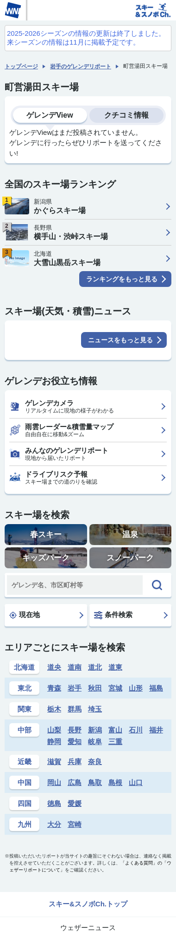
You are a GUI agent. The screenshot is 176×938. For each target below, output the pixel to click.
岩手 (75, 688)
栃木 (54, 709)
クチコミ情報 (126, 115)
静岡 (54, 741)
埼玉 (95, 709)
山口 (136, 782)
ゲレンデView (49, 115)
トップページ (21, 66)
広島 (75, 782)
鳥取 (95, 782)
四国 (24, 803)
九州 (24, 824)
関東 (24, 709)
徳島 (54, 803)
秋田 (95, 688)
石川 (136, 730)
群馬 (75, 709)
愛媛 (75, 803)
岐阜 (95, 741)
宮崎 (75, 824)
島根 (115, 782)
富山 (115, 730)
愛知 (75, 741)
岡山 (54, 782)
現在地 (24, 615)
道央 (54, 667)
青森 (54, 688)
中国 (24, 782)
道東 (115, 667)
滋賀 (54, 761)
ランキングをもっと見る (121, 279)
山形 (136, 688)
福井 (156, 730)
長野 (75, 730)
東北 (24, 688)
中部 (24, 730)
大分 (54, 824)
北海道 (24, 667)
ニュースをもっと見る (120, 340)
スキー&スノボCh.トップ (88, 904)
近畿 (24, 761)
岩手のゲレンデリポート (80, 66)
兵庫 (75, 761)
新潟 (95, 730)
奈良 (95, 761)
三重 (115, 741)
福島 (156, 688)
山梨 (54, 730)
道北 (95, 667)
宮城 (115, 688)
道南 (75, 667)
